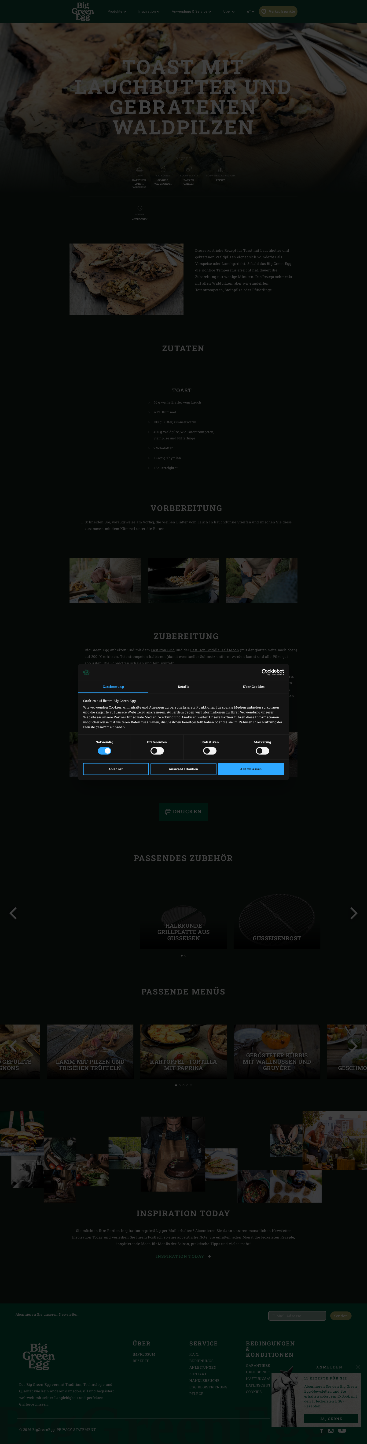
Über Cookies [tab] (254, 687)
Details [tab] (183, 687)
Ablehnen (116, 769)
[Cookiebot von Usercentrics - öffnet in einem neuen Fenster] (263, 672)
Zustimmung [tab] (113, 687)
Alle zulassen (251, 769)
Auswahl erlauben (183, 769)
